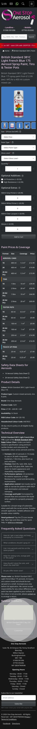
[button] (4, 125)
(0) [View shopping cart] (4, 3)
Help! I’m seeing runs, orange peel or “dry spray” (16, 557)
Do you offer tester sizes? (13, 570)
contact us (31, 594)
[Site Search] (14, 36)
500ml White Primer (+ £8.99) (12, 203)
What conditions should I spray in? (16, 543)
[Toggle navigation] (32, 3)
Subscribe (18, 704)
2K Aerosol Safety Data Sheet (16, 377)
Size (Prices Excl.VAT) (11, 131)
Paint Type (7, 142)
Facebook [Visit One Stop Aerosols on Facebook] (6, 723)
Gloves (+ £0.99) (7, 224)
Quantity (5, 163)
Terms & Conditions (9, 719)
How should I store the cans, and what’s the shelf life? (16, 564)
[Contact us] (11, 4)
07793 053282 (28, 30)
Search (31, 37)
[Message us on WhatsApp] (17, 4)
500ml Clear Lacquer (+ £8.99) (12, 214)
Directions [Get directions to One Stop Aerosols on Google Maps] (16, 723)
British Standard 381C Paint (23, 51)
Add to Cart (18, 237)
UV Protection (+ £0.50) (13, 179)
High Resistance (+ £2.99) (13, 182)
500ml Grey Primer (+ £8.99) (12, 193)
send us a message (15, 522)
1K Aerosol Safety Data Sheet (16, 373)
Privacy (27, 717)
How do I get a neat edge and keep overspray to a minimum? (17, 536)
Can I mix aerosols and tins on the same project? (16, 549)
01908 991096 (9, 30)
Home (6, 51)
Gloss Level (8, 153)
